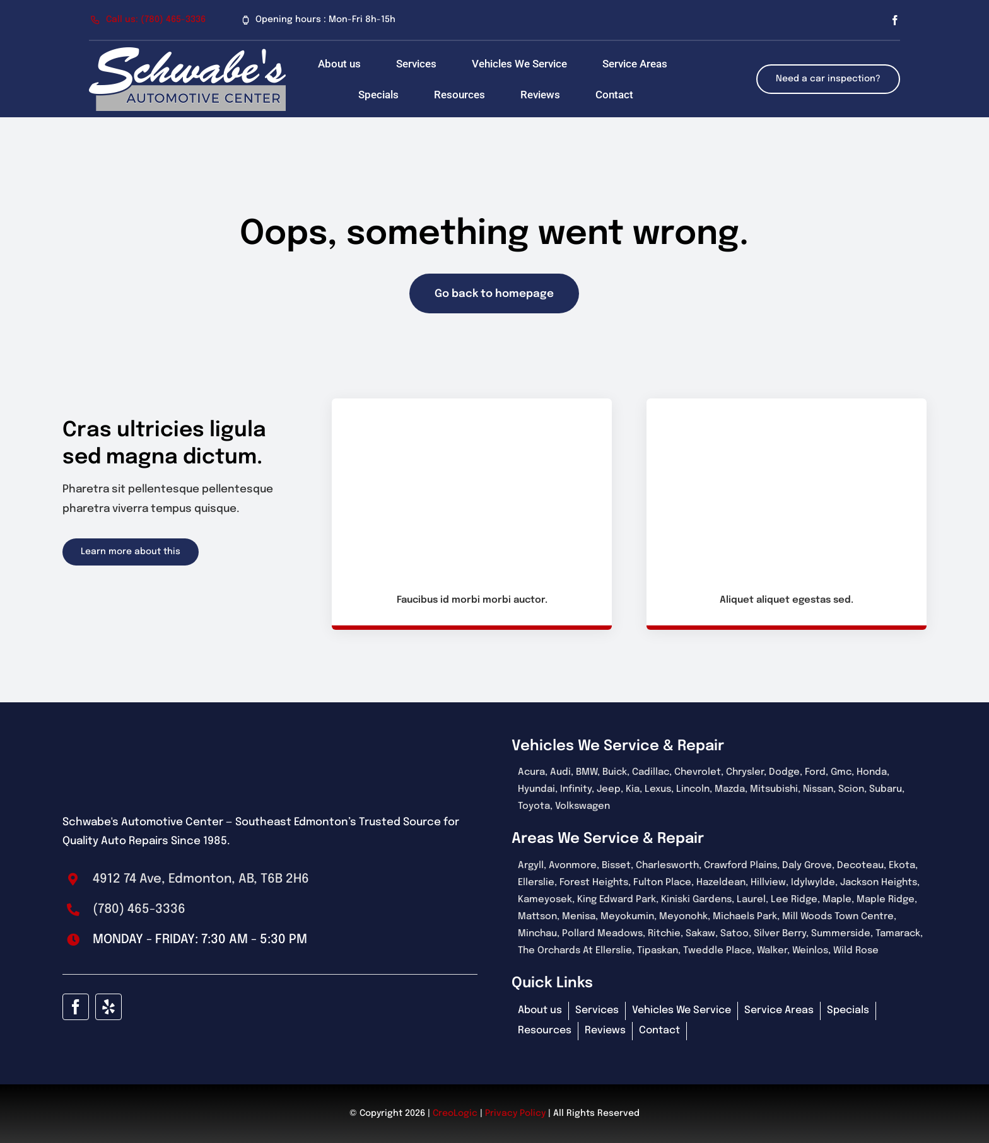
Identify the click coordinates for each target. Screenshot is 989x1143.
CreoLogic (455, 1113)
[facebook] (895, 20)
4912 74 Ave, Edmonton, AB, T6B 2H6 (201, 879)
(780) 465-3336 (139, 909)
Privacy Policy (515, 1113)
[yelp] (108, 1007)
